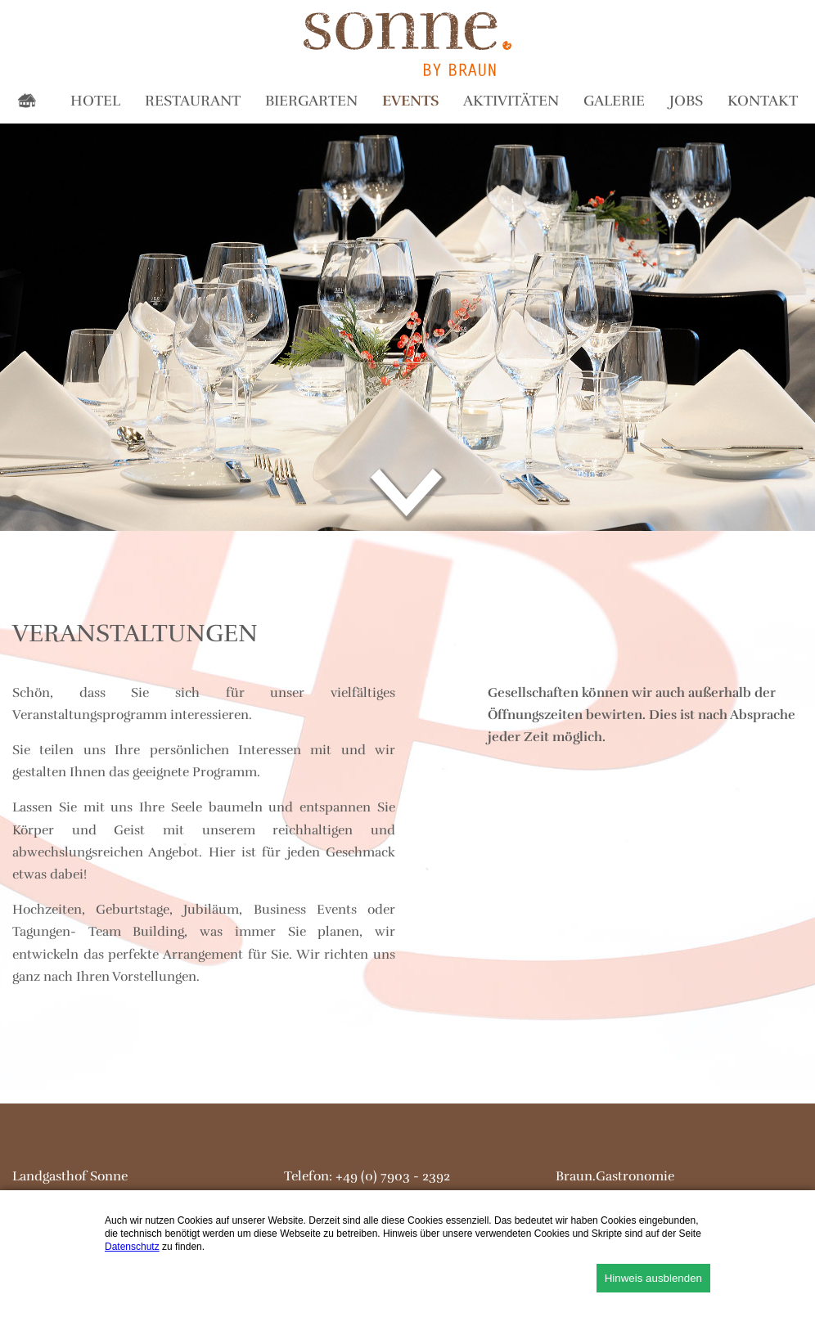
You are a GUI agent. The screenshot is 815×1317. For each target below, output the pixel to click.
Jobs (686, 101)
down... (408, 495)
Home (30, 104)
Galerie (614, 101)
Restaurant (193, 101)
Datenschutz (132, 1246)
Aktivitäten (511, 101)
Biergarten (311, 101)
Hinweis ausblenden (653, 1278)
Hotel (95, 101)
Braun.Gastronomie (615, 1176)
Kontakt (762, 101)
